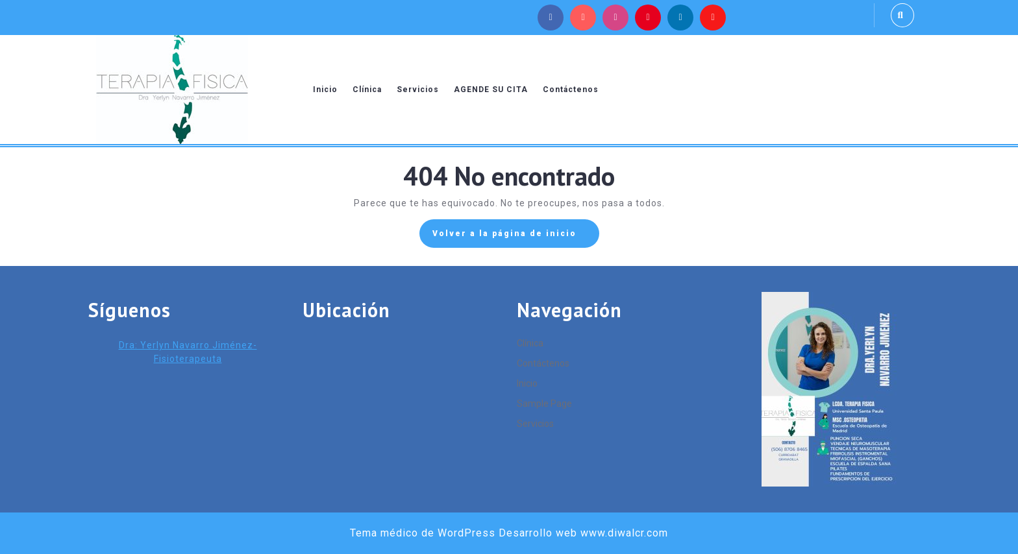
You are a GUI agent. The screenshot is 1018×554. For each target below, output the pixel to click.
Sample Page (544, 403)
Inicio (325, 89)
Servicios (418, 89)
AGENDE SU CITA (491, 89)
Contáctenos (571, 89)
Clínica (367, 89)
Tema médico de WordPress (422, 533)
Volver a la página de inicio (515, 237)
